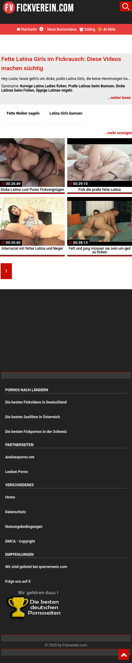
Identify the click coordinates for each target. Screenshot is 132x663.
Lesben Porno (16, 472)
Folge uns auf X (18, 581)
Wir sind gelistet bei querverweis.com (36, 567)
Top (124, 654)
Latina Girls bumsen (66, 113)
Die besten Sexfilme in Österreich (32, 417)
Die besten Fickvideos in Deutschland (36, 402)
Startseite (26, 29)
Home (10, 497)
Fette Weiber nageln (23, 113)
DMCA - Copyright (20, 541)
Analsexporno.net (19, 457)
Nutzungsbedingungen (23, 527)
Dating (87, 29)
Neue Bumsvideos (58, 29)
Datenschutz (15, 512)
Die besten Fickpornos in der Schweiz (36, 432)
